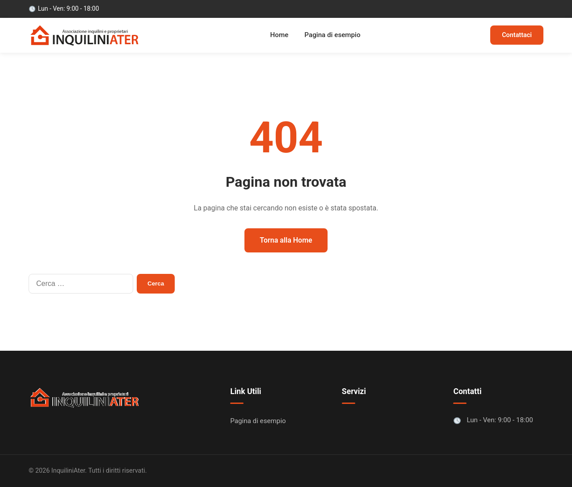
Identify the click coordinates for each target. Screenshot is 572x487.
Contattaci (517, 35)
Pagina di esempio (332, 35)
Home (279, 35)
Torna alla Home (286, 240)
